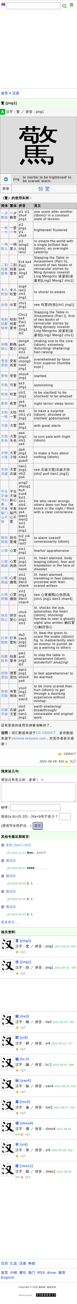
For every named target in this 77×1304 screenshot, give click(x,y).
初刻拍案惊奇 (4, 324)
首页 (4, 93)
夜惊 (4, 403)
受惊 (4, 376)
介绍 (13, 1276)
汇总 (13, 1267)
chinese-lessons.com (28, 738)
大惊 (4, 425)
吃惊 (4, 394)
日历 (4, 1267)
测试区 (11, 864)
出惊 (4, 304)
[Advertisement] (38, 50)
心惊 (4, 550)
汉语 (15, 93)
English (7, 1281)
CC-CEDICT (46, 733)
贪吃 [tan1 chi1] (18, 849)
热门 (31, 1276)
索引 (22, 1276)
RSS (41, 1276)
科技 (31, 1267)
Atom (51, 1276)
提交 (37, 829)
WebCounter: (26, 1299)
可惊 (4, 385)
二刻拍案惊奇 (4, 269)
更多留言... (9, 926)
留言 (62, 1276)
